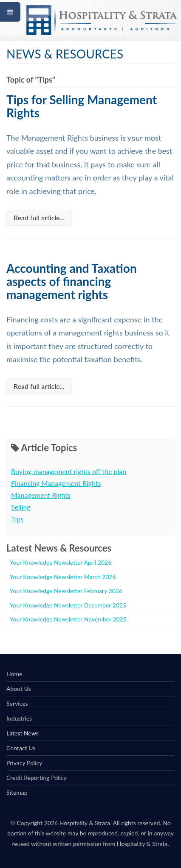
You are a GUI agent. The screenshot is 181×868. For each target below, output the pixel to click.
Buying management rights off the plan (68, 471)
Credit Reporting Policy (36, 777)
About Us (18, 688)
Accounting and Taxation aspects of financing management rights (71, 281)
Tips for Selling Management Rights (81, 106)
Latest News (22, 733)
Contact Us (20, 748)
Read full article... (39, 218)
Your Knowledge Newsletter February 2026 (66, 590)
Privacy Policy (24, 762)
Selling (21, 507)
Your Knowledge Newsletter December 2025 (68, 605)
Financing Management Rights (56, 483)
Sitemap (17, 792)
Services (17, 703)
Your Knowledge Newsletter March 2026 (63, 576)
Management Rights (41, 495)
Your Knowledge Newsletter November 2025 (68, 619)
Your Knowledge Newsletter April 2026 (60, 562)
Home (14, 673)
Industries (19, 718)
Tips (17, 519)
